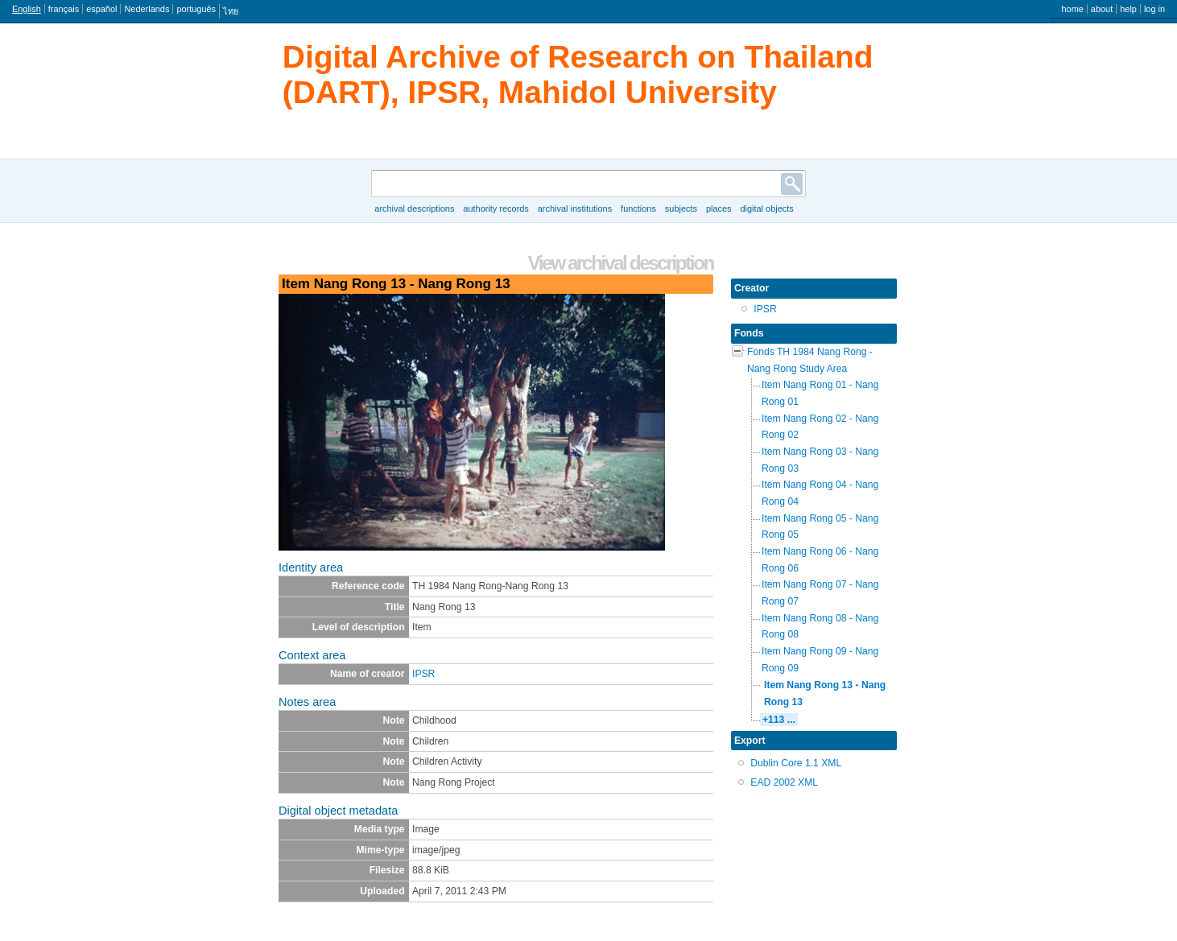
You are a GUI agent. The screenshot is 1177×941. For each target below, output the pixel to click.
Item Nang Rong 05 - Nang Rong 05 (820, 527)
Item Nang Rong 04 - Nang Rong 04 (820, 493)
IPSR (423, 673)
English (26, 9)
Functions (638, 208)
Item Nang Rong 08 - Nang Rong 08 (820, 627)
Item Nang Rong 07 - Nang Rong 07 (820, 593)
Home (1072, 9)
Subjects (681, 208)
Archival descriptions (414, 208)
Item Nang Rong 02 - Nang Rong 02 (820, 427)
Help (1128, 9)
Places (719, 208)
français (63, 9)
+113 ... (778, 719)
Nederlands (146, 9)
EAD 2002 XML (784, 782)
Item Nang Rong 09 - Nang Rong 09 (820, 660)
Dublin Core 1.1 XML (795, 763)
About (1102, 9)
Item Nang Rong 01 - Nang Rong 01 (820, 393)
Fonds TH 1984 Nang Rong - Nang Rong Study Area (810, 360)
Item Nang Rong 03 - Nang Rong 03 (820, 460)
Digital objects (766, 208)
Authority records (495, 208)
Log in (1154, 9)
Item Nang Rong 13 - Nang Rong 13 (825, 693)
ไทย (230, 11)
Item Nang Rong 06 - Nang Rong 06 (820, 560)
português (196, 9)
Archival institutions (575, 208)
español (101, 9)
